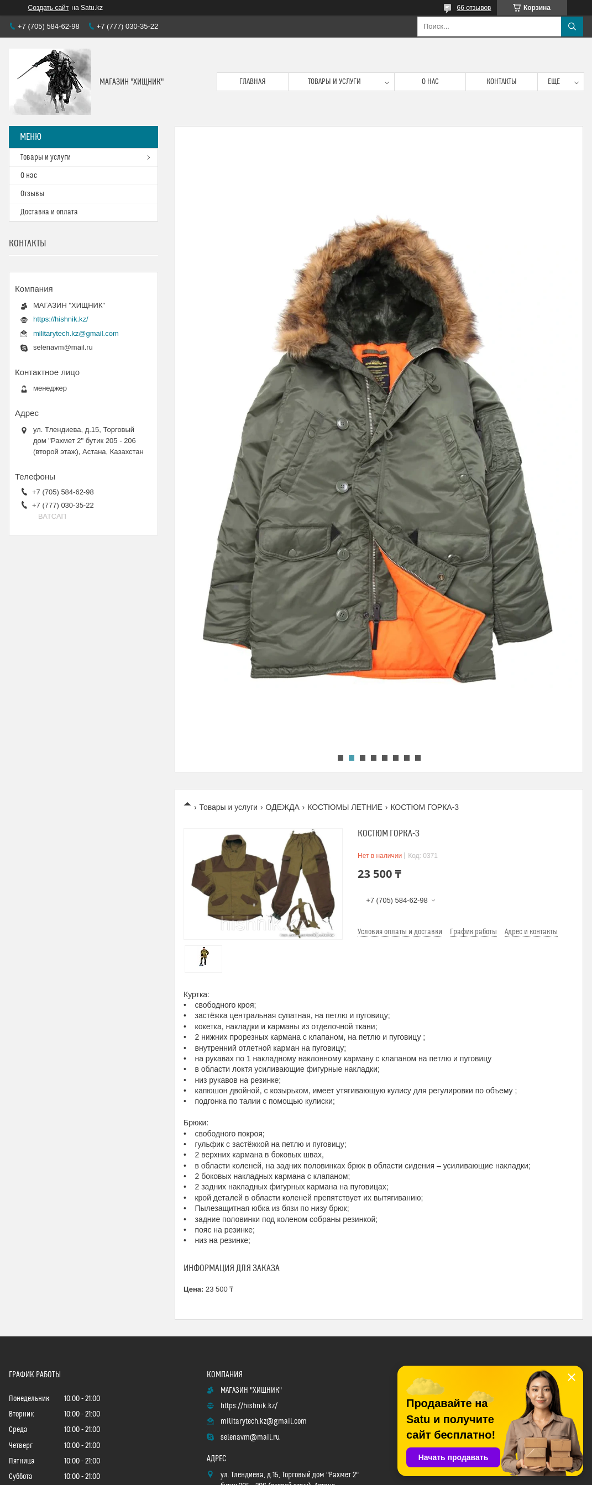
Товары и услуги (334, 81)
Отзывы (32, 193)
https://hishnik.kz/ (60, 319)
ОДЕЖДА (283, 807)
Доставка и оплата (49, 212)
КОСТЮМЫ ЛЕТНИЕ (345, 807)
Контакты (501, 81)
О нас (430, 81)
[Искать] (572, 26)
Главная (252, 81)
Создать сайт (48, 8)
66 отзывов (474, 8)
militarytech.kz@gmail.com (76, 333)
